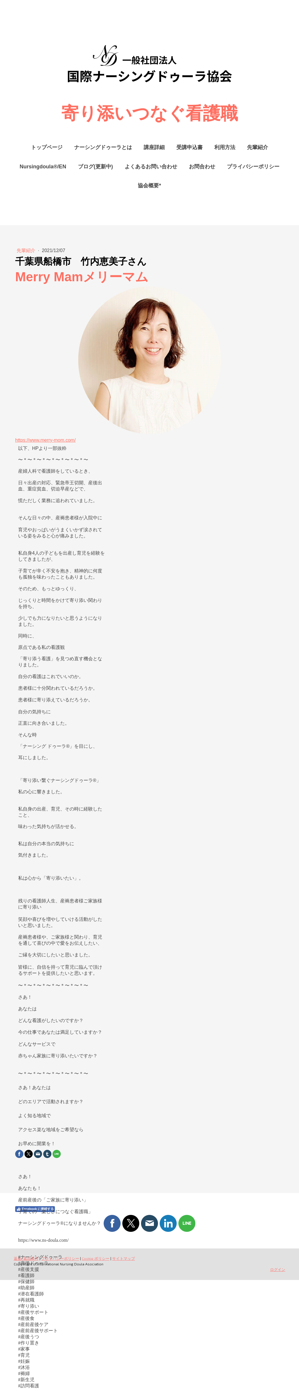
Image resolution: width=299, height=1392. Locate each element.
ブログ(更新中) (95, 167)
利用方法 (224, 147)
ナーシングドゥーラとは (103, 147)
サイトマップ (123, 1258)
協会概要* (149, 185)
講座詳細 (154, 147)
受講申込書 (189, 147)
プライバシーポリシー (253, 167)
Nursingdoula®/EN (43, 167)
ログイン (277, 1269)
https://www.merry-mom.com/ (45, 440)
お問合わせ (202, 167)
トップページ (46, 147)
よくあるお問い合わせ (151, 167)
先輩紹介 (257, 147)
